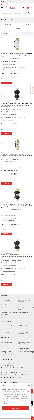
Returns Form (23, 312)
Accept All (15, 408)
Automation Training (8, 355)
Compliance (5, 305)
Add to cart (6, 83)
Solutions (17, 338)
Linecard (21, 305)
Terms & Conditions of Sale (26, 308)
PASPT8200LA (5, 152)
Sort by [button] (25, 24)
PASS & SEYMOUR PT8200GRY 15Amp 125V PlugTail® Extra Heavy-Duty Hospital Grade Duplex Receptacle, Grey (17, 256)
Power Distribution (24, 329)
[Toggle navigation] (2, 7)
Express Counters (7, 347)
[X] (29, 386)
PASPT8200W (5, 52)
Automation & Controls (9, 326)
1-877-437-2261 (7, 1)
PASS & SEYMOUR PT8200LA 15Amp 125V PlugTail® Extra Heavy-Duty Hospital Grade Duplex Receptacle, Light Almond (17, 155)
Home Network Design (26, 352)
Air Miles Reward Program (24, 301)
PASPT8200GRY (5, 253)
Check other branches (9, 70)
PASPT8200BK (5, 203)
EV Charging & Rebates (23, 333)
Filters (8, 24)
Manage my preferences (15, 413)
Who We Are (5, 300)
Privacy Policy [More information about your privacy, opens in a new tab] (5, 403)
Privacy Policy (6, 308)
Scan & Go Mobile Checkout (24, 343)
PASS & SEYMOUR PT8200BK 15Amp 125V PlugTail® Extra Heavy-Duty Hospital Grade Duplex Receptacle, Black (17, 206)
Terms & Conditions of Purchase (9, 313)
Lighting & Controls (25, 326)
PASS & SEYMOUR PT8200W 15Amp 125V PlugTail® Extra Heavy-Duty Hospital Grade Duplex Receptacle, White (17, 55)
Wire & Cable (5, 332)
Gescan (17, 296)
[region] (15, 401)
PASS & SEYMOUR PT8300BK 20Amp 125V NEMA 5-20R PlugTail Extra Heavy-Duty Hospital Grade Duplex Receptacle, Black (16, 105)
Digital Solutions (6, 342)
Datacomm (5, 329)
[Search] (17, 13)
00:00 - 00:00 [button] (28, 4)
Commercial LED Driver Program (23, 348)
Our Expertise (17, 322)
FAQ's (3, 317)
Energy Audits (6, 352)
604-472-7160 (16, 377)
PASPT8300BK (5, 102)
